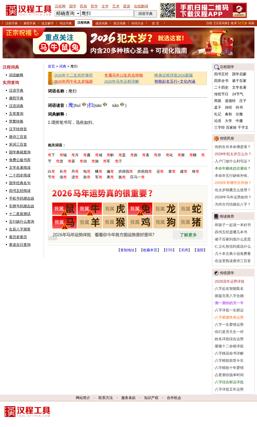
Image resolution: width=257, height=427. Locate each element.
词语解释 (16, 75)
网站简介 (83, 398)
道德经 (230, 101)
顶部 (200, 250)
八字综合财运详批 (229, 382)
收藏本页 (150, 250)
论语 (217, 121)
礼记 (217, 114)
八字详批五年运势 (229, 389)
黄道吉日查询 (20, 245)
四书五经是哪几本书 (231, 232)
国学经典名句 (20, 183)
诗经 (228, 107)
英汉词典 (119, 23)
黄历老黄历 (18, 237)
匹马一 (137, 177)
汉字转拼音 (18, 129)
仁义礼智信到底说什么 (233, 246)
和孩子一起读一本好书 (233, 225)
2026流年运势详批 (229, 281)
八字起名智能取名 (229, 288)
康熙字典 (29, 23)
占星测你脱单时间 (229, 375)
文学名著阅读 (20, 167)
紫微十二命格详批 (229, 346)
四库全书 (221, 81)
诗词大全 (137, 23)
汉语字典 (16, 90)
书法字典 (65, 23)
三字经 (219, 127)
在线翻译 (141, 6)
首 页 (155, 23)
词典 (62, 66)
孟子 (217, 107)
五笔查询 (16, 114)
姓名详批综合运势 (229, 339)
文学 (105, 6)
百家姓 (231, 127)
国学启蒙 (239, 74)
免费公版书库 (20, 160)
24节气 (237, 94)
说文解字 (47, 23)
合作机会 (174, 398)
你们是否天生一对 (229, 332)
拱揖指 (125, 171)
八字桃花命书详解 (229, 353)
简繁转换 (16, 121)
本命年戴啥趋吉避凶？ (233, 168)
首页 (51, 66)
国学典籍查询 (20, 152)
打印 (169, 250)
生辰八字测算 (20, 229)
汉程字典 (11, 23)
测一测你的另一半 (229, 303)
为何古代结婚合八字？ (233, 204)
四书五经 (221, 74)
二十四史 (221, 87)
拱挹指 (144, 171)
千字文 (243, 127)
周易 (217, 101)
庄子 (242, 101)
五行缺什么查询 (21, 221)
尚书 (239, 107)
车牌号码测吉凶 (21, 206)
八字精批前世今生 (229, 360)
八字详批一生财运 (229, 310)
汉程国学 (227, 67)
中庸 (239, 121)
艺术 (116, 6)
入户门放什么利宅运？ (233, 161)
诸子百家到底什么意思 (233, 239)
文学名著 (239, 87)
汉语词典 (16, 106)
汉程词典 (83, 22)
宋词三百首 (18, 144)
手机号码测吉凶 (21, 198)
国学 (72, 6)
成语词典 (101, 23)
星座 (126, 6)
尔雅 (239, 114)
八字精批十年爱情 (229, 368)
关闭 (184, 250)
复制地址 (127, 250)
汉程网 (60, 6)
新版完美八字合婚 (229, 296)
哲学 (94, 6)
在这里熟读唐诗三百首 (233, 261)
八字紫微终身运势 (229, 317)
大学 (228, 121)
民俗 (83, 6)
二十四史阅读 (20, 175)
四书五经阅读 (20, 191)
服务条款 (128, 398)
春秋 (228, 114)
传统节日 (221, 94)
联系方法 (105, 398)
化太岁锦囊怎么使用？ (233, 190)
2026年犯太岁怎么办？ (233, 154)
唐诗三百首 (18, 137)
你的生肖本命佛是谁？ (233, 147)
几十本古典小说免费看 (233, 254)
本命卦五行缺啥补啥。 (233, 175)
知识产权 (151, 398)
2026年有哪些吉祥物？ (233, 183)
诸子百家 (239, 81)
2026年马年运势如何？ (233, 197)
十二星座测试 (20, 214)
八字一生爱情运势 (229, 324)
